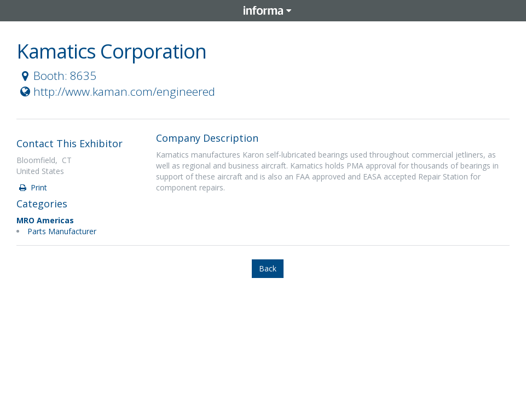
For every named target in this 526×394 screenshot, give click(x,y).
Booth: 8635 (57, 75)
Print (32, 187)
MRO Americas (45, 220)
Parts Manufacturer (61, 231)
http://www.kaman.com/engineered (116, 91)
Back (267, 268)
